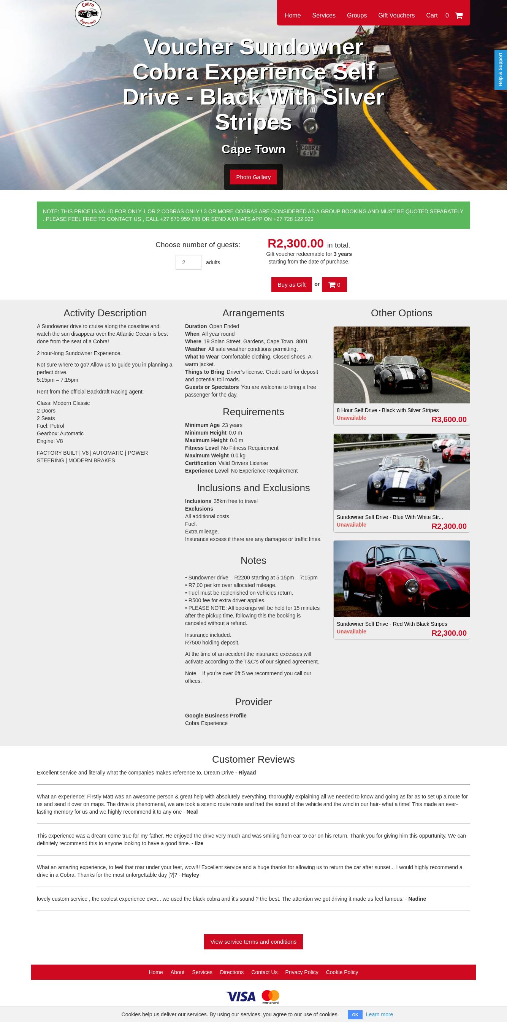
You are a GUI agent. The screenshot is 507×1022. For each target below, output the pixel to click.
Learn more (379, 1014)
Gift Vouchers (396, 15)
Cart (444, 15)
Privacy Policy (301, 972)
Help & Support (500, 69)
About (178, 972)
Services (324, 15)
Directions (232, 972)
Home (293, 15)
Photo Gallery (253, 177)
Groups (357, 15)
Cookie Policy (342, 972)
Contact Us (264, 972)
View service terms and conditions (254, 941)
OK (355, 1014)
